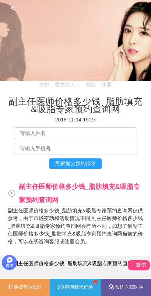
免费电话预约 (24, 287)
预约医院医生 (126, 287)
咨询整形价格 (78, 285)
